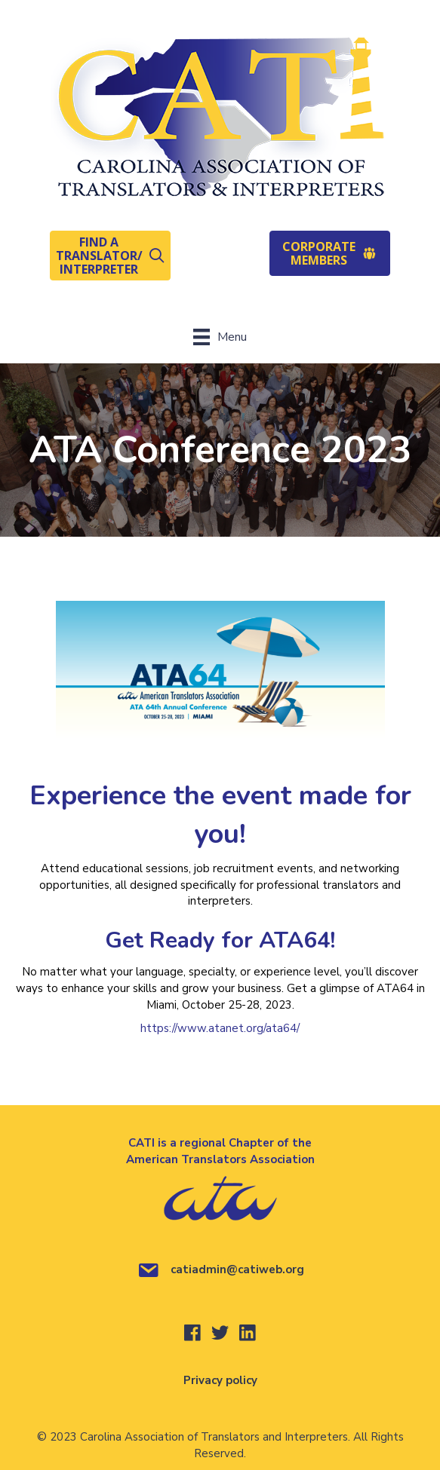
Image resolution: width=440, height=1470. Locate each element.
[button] (110, 255)
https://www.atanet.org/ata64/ (220, 1028)
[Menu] (220, 337)
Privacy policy (220, 1380)
